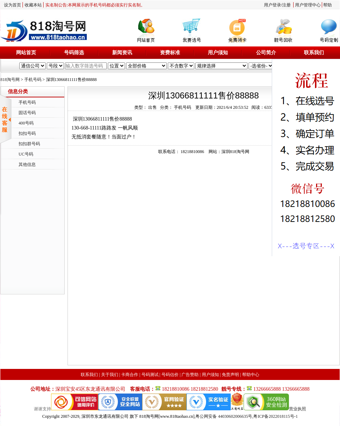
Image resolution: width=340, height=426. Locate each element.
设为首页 (12, 4)
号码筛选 (74, 52)
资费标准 (170, 52)
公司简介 (266, 52)
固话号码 (27, 112)
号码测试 (150, 374)
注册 (286, 4)
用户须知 (218, 52)
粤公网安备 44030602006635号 (223, 416)
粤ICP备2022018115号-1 (275, 416)
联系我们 (314, 52)
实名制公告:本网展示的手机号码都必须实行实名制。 (95, 4)
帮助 (327, 4)
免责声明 (230, 374)
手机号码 (32, 79)
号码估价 (170, 374)
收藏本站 (33, 4)
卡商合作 (129, 374)
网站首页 (26, 52)
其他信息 (27, 164)
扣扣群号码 (29, 143)
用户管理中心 (308, 4)
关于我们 (109, 374)
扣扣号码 (27, 133)
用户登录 (272, 4)
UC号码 (26, 154)
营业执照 (297, 408)
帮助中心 (250, 374)
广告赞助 (190, 374)
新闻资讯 (122, 52)
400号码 (26, 123)
